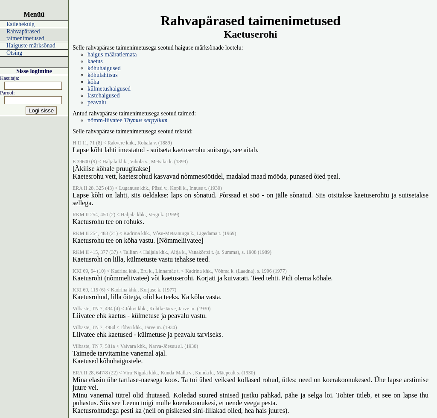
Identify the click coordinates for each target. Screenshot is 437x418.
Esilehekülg (20, 24)
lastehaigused (103, 95)
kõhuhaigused (104, 68)
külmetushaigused (109, 88)
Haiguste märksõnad (30, 45)
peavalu (96, 102)
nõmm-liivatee (127, 120)
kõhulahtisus (102, 75)
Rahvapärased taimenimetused (25, 34)
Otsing (14, 53)
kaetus (95, 61)
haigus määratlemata (112, 54)
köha (93, 82)
